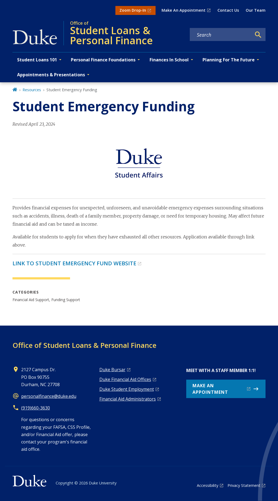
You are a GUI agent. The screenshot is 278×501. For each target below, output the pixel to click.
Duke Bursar (112, 370)
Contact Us (228, 10)
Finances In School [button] (169, 60)
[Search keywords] (220, 34)
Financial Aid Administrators (127, 399)
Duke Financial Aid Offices (125, 379)
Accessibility (207, 485)
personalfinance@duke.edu (48, 396)
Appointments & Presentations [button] (51, 75)
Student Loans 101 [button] (37, 60)
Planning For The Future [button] (229, 60)
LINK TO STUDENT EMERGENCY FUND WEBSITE (74, 263)
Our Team (256, 10)
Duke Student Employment (126, 389)
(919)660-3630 (35, 408)
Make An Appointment (184, 10)
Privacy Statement (244, 485)
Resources (32, 89)
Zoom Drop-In (132, 10)
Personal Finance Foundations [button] (103, 60)
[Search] (258, 35)
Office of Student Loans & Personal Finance (84, 345)
